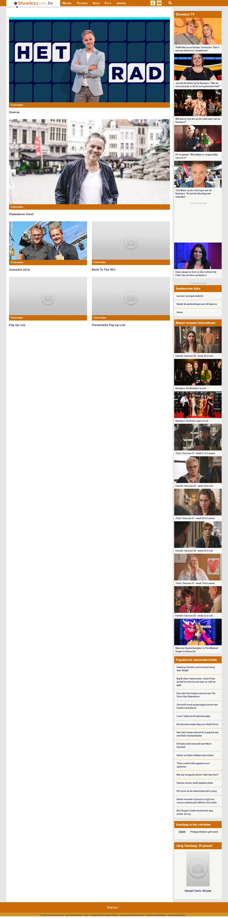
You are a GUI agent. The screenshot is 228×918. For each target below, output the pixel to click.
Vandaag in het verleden (193, 824)
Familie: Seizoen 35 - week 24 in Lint (194, 486)
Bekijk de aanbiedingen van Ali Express (197, 304)
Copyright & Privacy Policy (104, 915)
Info (86, 915)
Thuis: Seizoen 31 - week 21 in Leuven (195, 453)
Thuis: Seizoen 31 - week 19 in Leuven (195, 583)
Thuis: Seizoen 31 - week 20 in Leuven (195, 518)
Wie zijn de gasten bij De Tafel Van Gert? (197, 774)
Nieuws (67, 3)
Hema (180, 312)
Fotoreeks (17, 104)
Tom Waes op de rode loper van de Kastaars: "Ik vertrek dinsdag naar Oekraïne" (193, 193)
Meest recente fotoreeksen (195, 323)
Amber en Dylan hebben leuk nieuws (195, 755)
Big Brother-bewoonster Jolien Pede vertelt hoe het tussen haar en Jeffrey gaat (196, 681)
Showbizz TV (185, 14)
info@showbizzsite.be (132, 915)
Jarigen (121, 3)
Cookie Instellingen (156, 915)
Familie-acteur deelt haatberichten (195, 783)
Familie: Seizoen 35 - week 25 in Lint (194, 356)
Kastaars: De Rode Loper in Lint (191, 421)
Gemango (180, 915)
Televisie (82, 3)
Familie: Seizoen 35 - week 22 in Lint (194, 615)
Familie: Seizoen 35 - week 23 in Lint (194, 550)
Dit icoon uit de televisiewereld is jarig (197, 791)
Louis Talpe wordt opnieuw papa (193, 716)
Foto (108, 3)
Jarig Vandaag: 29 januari (194, 846)
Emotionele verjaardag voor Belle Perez (197, 724)
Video (96, 3)
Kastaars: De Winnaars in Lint (190, 388)
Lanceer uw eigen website (190, 296)
